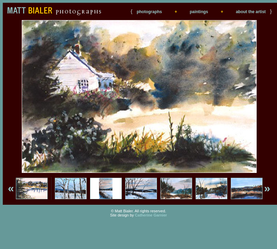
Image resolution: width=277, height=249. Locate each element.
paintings (199, 11)
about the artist (251, 11)
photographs (149, 11)
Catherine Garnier (151, 215)
